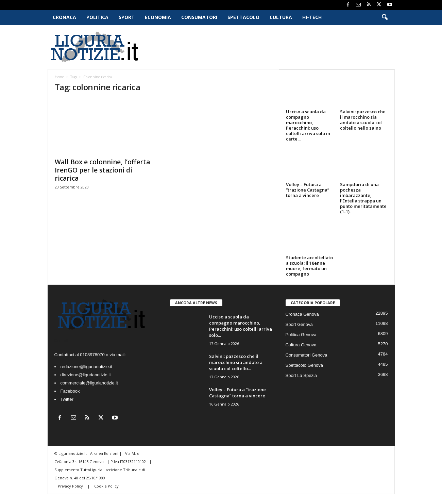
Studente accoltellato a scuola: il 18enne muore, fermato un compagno (309, 265)
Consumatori (199, 17)
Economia (158, 17)
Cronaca (64, 17)
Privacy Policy (71, 486)
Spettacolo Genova (304, 365)
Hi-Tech (312, 17)
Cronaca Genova (302, 314)
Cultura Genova (301, 344)
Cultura (281, 17)
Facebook (70, 391)
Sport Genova (299, 324)
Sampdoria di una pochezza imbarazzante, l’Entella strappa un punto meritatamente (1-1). (363, 198)
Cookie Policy (106, 486)
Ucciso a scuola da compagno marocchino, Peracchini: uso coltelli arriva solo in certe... (308, 125)
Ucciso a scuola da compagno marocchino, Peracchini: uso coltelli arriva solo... (240, 326)
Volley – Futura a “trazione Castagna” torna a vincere (307, 189)
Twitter (67, 399)
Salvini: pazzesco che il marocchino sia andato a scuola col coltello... (235, 362)
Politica (97, 17)
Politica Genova (301, 334)
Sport (127, 17)
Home (59, 77)
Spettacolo (243, 17)
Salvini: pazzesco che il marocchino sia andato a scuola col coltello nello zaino (363, 120)
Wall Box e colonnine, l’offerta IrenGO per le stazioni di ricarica (102, 170)
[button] (384, 17)
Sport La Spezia (301, 375)
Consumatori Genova (306, 355)
